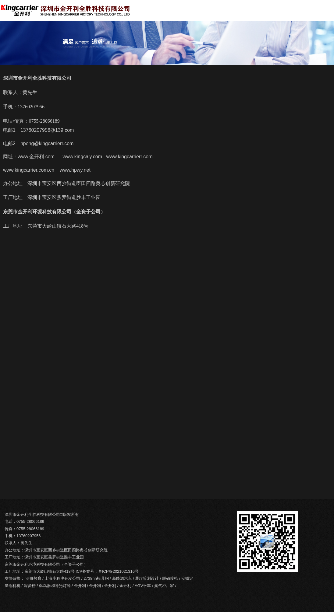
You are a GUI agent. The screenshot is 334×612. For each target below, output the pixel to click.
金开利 (80, 585)
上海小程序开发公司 (62, 578)
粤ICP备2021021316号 (118, 571)
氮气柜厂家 (164, 585)
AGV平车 (143, 585)
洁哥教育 (33, 578)
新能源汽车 (122, 578)
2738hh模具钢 (96, 578)
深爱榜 (30, 585)
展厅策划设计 (147, 578)
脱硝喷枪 (170, 578)
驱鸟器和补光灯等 (55, 585)
